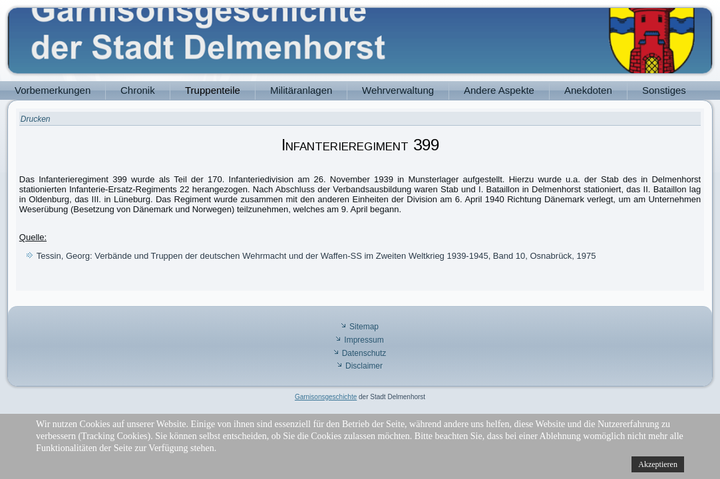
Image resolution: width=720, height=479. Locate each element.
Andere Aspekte (499, 90)
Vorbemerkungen (52, 90)
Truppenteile (212, 90)
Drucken (36, 119)
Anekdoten (588, 90)
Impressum (363, 340)
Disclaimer (364, 366)
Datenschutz (364, 353)
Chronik (137, 90)
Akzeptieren (657, 464)
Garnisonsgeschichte (326, 396)
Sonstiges (664, 90)
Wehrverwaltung (398, 90)
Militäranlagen (301, 90)
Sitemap (364, 326)
